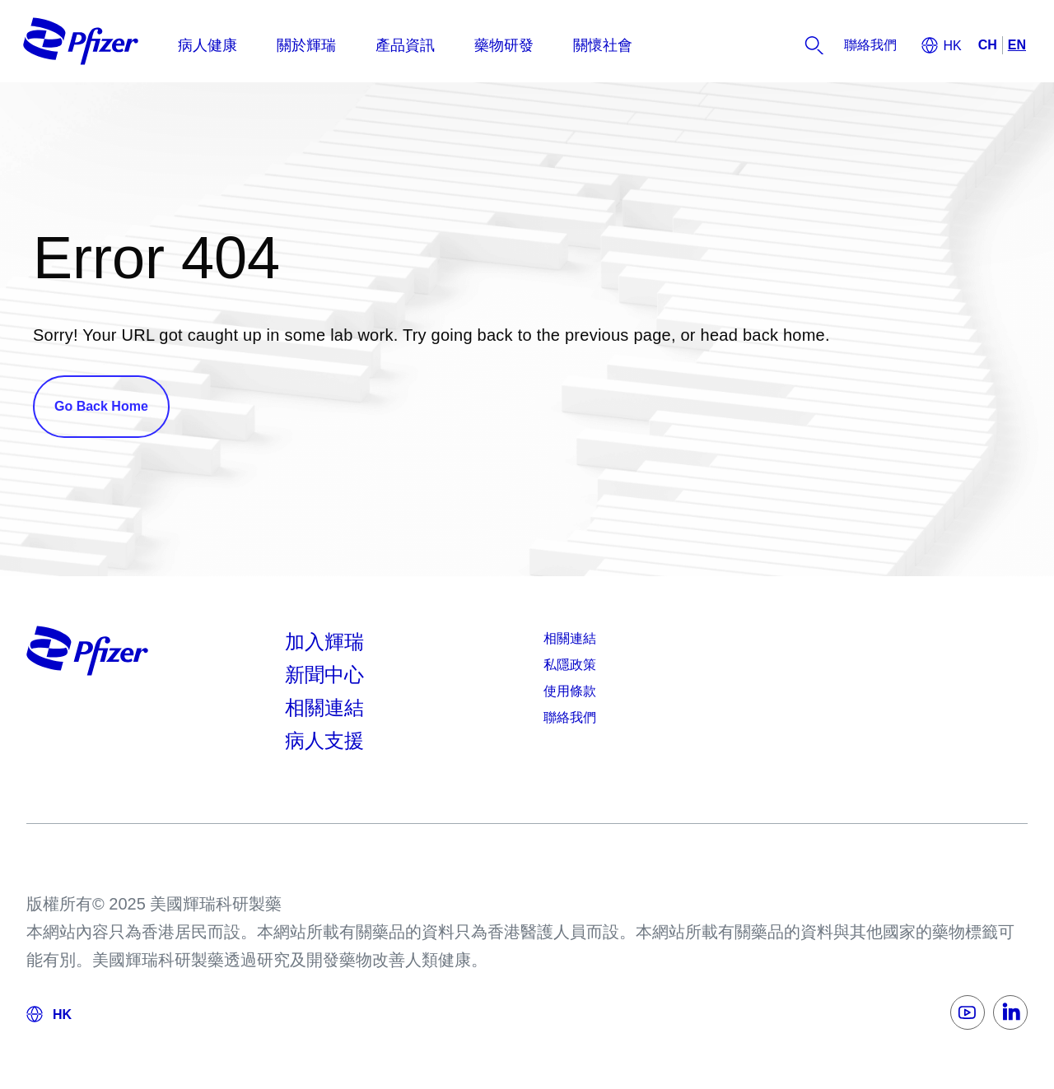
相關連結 (324, 707)
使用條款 (569, 691)
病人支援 (324, 740)
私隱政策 (569, 665)
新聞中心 (324, 674)
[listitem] (870, 45)
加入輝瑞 (324, 642)
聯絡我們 (569, 717)
